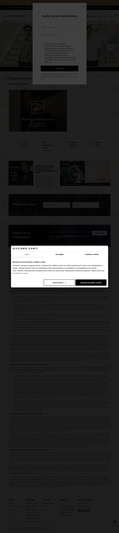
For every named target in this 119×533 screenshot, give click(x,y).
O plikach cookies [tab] (92, 254)
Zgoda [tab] (27, 254)
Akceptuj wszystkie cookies (91, 282)
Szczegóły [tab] (59, 254)
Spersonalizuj (59, 282)
